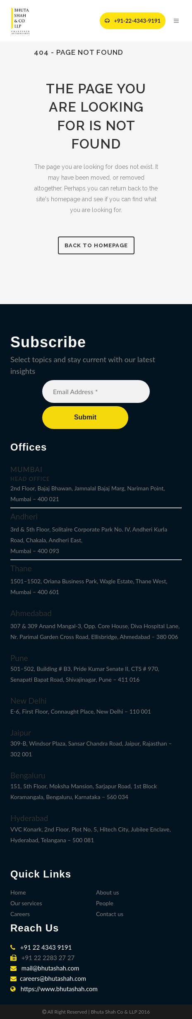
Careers (20, 913)
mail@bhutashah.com (44, 968)
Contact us (109, 913)
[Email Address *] (96, 391)
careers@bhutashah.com (48, 978)
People (104, 903)
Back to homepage (96, 245)
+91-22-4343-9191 (133, 20)
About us (107, 892)
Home (18, 892)
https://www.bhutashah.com (54, 988)
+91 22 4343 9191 (41, 947)
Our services (26, 903)
